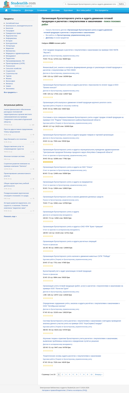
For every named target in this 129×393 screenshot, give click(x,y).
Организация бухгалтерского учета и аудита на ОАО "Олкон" (68, 167)
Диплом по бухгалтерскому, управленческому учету (61, 56)
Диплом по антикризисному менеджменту (57, 215)
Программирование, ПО (15, 61)
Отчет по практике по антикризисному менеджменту (61, 230)
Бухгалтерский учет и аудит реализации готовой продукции (67, 271)
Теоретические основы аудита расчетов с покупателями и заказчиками (72, 356)
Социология (10, 71)
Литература (10, 46)
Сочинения (42, 10)
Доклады (29, 10)
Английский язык (12, 23)
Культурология (11, 43)
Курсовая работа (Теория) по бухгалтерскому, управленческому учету (67, 123)
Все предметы (101, 10)
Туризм (8, 76)
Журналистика (11, 36)
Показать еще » (10, 216)
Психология (10, 66)
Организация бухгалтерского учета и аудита (61, 212)
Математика (10, 51)
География (10, 31)
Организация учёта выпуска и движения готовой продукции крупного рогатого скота (77, 102)
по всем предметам (57, 38)
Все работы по (68, 35)
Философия (10, 81)
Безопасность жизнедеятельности (19, 26)
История (9, 41)
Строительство (12, 73)
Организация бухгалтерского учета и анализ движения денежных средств (73, 197)
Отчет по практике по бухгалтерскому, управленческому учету (65, 155)
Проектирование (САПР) (15, 63)
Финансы (9, 83)
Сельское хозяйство (13, 68)
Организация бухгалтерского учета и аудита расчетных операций (69, 241)
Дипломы (55, 10)
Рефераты (16, 10)
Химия (8, 86)
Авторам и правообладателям (54, 390)
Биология (9, 28)
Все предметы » (10, 92)
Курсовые (68, 10)
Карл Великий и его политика (15, 139)
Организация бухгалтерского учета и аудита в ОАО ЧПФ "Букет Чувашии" (73, 227)
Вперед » (98, 374)
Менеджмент (11, 56)
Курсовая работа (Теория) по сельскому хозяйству (60, 106)
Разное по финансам (50, 245)
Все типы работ (84, 10)
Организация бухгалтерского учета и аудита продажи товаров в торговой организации (78, 135)
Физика (8, 78)
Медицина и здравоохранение (17, 53)
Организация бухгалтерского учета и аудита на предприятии (67, 182)
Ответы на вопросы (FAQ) (77, 390)
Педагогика (10, 58)
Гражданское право (13, 33)
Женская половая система (14, 156)
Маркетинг (10, 48)
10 (91, 374)
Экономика (10, 89)
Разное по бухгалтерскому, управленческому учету (61, 200)
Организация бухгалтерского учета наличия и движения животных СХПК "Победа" (76, 256)
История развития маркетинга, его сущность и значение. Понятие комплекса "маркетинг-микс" (17, 205)
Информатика (11, 38)
